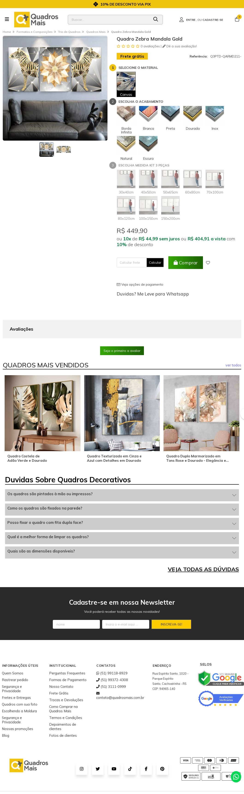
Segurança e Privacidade (12, 665)
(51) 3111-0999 (111, 663)
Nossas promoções (17, 705)
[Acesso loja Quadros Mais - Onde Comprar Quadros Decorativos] (201, 19)
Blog (5, 712)
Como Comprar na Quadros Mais (63, 685)
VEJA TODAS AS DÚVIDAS (203, 545)
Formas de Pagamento (67, 656)
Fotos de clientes (63, 712)
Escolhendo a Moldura (19, 687)
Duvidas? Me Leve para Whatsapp (153, 294)
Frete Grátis (58, 669)
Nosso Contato (61, 663)
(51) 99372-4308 (112, 656)
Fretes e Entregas (16, 674)
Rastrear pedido (15, 656)
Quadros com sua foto (19, 681)
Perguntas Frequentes (67, 649)
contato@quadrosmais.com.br (120, 671)
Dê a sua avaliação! (179, 46)
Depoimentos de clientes (62, 703)
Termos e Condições (65, 694)
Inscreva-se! (171, 601)
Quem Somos (12, 649)
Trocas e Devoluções (66, 676)
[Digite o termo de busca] (108, 19)
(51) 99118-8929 (112, 649)
